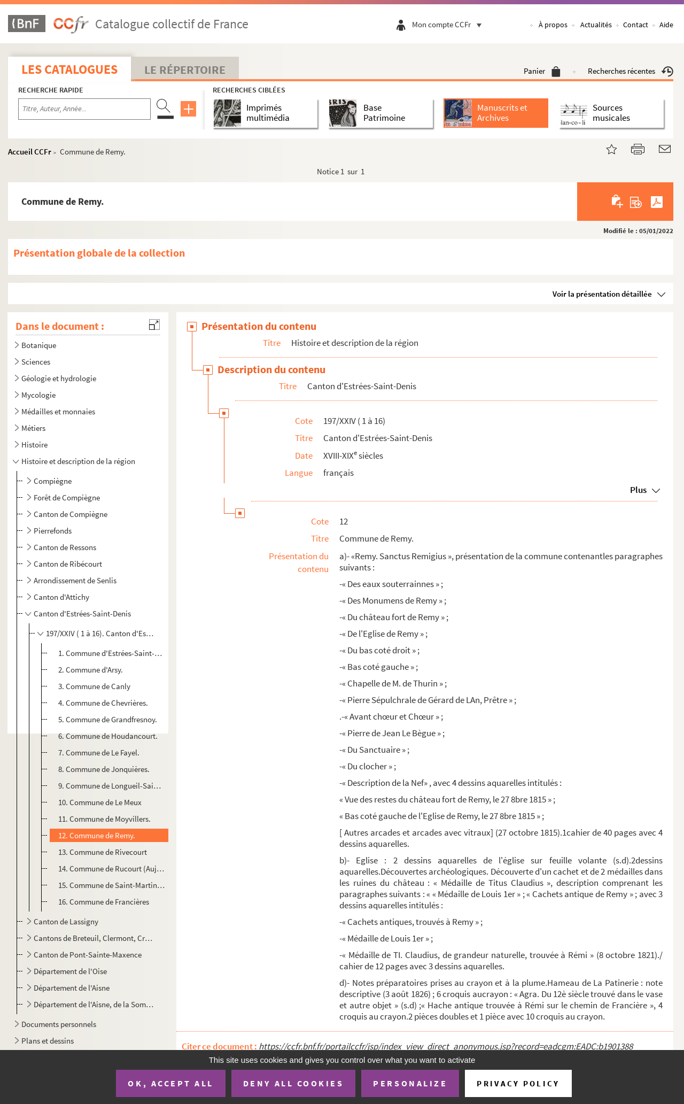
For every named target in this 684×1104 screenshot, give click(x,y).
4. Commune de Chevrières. (103, 703)
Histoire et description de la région (78, 461)
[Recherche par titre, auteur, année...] (84, 109)
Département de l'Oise (70, 971)
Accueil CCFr (29, 151)
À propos (553, 24)
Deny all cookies (293, 1083)
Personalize (410, 1083)
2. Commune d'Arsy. (90, 670)
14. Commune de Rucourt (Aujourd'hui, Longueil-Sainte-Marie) (111, 868)
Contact (635, 24)
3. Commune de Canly (94, 686)
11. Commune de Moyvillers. (104, 819)
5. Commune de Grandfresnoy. (107, 719)
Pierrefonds (53, 531)
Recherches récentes (630, 71)
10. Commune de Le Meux (100, 802)
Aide (666, 24)
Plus (638, 490)
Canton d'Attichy (61, 597)
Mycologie (38, 395)
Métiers (33, 428)
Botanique (38, 345)
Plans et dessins (47, 1041)
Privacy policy (518, 1083)
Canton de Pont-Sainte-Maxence (88, 954)
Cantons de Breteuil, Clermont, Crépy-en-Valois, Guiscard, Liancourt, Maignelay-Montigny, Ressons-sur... (94, 938)
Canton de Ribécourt (68, 564)
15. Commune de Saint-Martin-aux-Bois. (111, 885)
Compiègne (53, 481)
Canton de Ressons (65, 547)
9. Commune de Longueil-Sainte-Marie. (111, 786)
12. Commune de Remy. (96, 835)
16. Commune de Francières (103, 902)
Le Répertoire (185, 69)
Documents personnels (58, 1024)
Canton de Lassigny (66, 921)
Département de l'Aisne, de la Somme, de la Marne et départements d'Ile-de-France (94, 1004)
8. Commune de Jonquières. (104, 769)
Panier (542, 71)
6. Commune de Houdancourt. (108, 736)
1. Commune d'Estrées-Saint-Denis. (111, 653)
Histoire (34, 444)
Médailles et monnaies (58, 411)
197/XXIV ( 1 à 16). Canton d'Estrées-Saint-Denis (101, 633)
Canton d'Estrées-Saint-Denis (82, 613)
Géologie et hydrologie (58, 378)
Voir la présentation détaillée (602, 294)
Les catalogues (69, 69)
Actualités (596, 24)
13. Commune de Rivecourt (102, 852)
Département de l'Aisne (72, 988)
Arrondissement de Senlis (75, 580)
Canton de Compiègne (70, 514)
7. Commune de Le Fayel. (98, 752)
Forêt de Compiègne (67, 497)
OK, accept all (170, 1083)
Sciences (35, 362)
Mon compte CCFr (449, 24)
